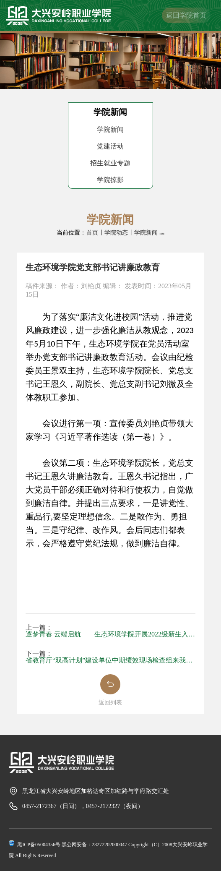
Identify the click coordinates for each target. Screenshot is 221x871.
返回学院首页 (186, 15)
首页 (92, 232)
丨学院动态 (113, 232)
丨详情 (161, 234)
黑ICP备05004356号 (38, 845)
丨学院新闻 (143, 232)
